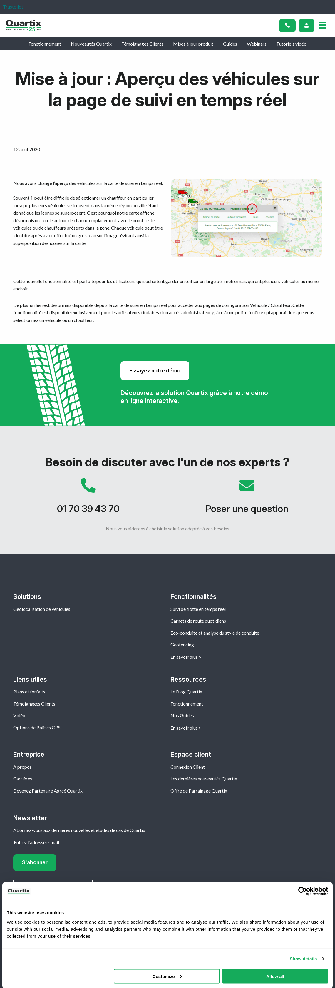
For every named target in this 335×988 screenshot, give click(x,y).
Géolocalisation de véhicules (41, 609)
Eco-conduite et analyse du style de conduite (214, 633)
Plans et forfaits (29, 691)
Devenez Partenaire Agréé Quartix (48, 790)
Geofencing (182, 644)
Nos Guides (182, 715)
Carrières (22, 778)
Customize (167, 976)
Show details (303, 958)
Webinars (257, 43)
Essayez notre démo (154, 370)
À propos (22, 767)
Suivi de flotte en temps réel (198, 609)
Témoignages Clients (142, 43)
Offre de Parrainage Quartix (198, 790)
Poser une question (247, 499)
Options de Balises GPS (37, 727)
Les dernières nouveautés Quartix (203, 778)
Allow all (275, 976)
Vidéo (19, 715)
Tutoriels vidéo (291, 43)
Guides (230, 43)
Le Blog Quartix (186, 691)
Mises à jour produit (193, 43)
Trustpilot (13, 6)
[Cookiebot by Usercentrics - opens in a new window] (302, 891)
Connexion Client (187, 767)
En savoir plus (184, 657)
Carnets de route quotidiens (198, 620)
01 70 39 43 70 (88, 499)
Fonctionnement (45, 43)
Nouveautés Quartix (91, 43)
